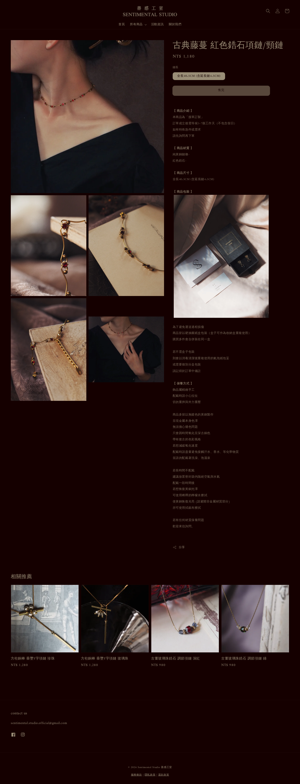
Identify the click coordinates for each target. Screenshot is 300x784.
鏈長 (175, 67)
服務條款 (136, 775)
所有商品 (136, 25)
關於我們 (175, 24)
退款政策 (163, 775)
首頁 (121, 24)
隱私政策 (150, 775)
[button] (268, 11)
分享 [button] (179, 547)
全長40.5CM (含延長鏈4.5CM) (199, 76)
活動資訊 (157, 24)
